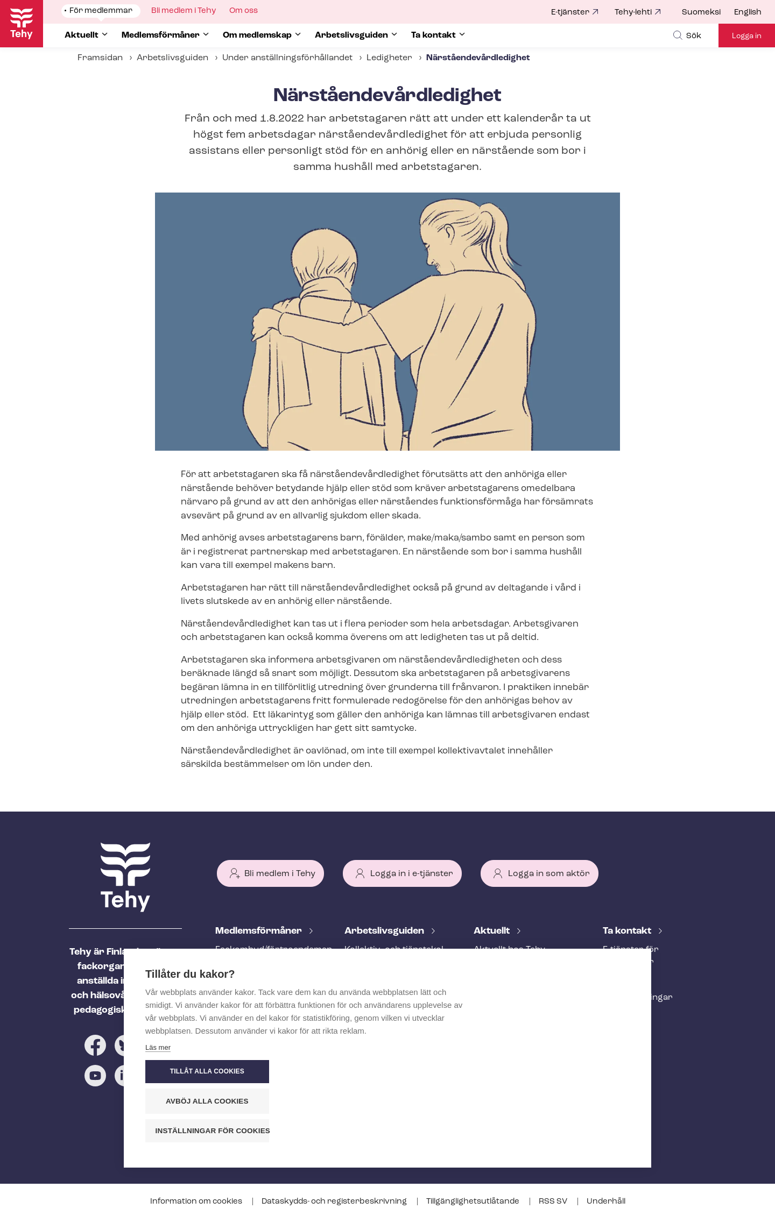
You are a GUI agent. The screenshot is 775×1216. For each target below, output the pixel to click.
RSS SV (554, 1202)
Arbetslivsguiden (172, 58)
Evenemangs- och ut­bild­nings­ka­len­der (525, 1026)
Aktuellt (493, 931)
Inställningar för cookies (570, 1131)
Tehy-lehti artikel (508, 1003)
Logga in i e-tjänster (411, 874)
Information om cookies (197, 1202)
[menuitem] (708, 13)
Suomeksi (701, 13)
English (748, 13)
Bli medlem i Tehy (279, 874)
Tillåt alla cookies (564, 1072)
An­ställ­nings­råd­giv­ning (264, 980)
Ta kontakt (628, 931)
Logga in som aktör (549, 874)
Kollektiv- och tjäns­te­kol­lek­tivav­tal (395, 955)
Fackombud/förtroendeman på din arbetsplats (267, 955)
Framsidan (100, 58)
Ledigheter (389, 58)
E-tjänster (570, 13)
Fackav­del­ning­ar (638, 997)
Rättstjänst (238, 997)
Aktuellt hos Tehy (509, 949)
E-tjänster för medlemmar (631, 955)
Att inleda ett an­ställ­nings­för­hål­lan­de (386, 986)
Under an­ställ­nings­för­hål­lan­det (287, 58)
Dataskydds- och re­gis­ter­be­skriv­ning (335, 1202)
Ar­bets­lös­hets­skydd (257, 1015)
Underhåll (606, 1202)
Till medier (624, 1015)
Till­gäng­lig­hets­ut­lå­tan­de (473, 1202)
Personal (621, 980)
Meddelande (499, 967)
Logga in (747, 36)
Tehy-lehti (633, 13)
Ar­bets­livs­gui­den (385, 931)
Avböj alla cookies (565, 1101)
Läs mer (158, 1133)
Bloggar (490, 985)
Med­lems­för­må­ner (259, 931)
